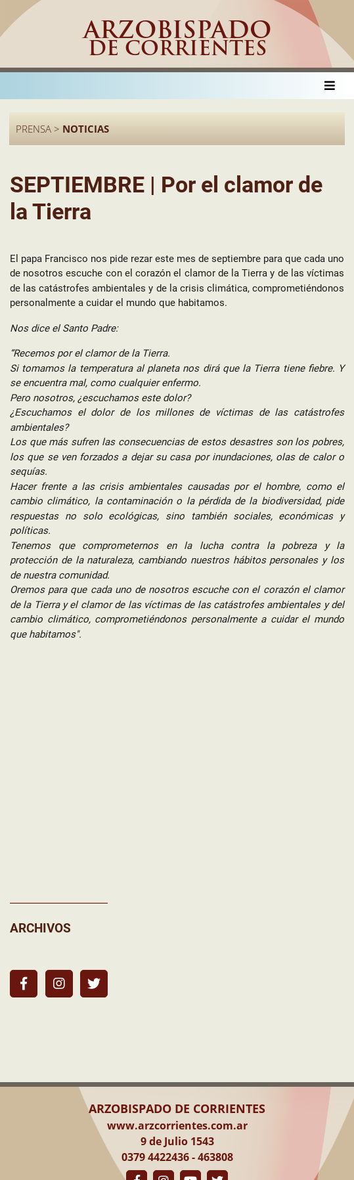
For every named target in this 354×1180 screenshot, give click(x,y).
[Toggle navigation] (329, 85)
